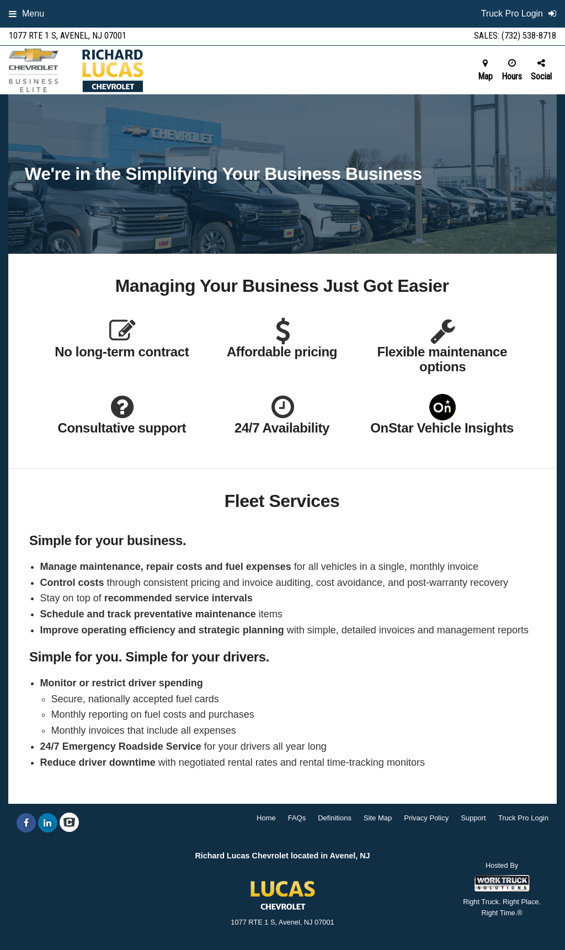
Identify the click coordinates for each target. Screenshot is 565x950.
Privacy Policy (426, 818)
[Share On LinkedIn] (47, 823)
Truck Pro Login (523, 818)
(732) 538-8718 (529, 35)
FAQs (297, 818)
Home (266, 818)
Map (485, 70)
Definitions (334, 818)
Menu (26, 13)
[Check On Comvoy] (69, 823)
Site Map (378, 818)
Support (473, 818)
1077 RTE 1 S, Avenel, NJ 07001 (67, 35)
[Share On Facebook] (26, 823)
